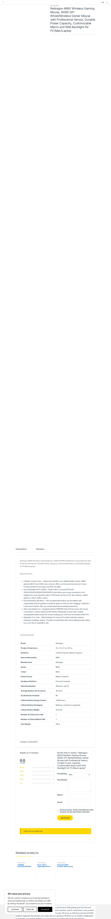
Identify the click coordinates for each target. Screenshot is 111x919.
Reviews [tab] (40, 430)
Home (20, 844)
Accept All (45, 909)
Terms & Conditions (25, 875)
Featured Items (23, 848)
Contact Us (22, 859)
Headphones (23, 832)
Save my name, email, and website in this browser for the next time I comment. (76, 691)
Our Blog (21, 852)
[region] (30, 902)
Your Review (62, 660)
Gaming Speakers (24, 828)
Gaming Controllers (25, 824)
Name (60, 675)
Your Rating (61, 654)
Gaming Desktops (24, 810)
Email (60, 683)
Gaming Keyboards (25, 817)
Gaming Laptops (24, 814)
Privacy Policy (23, 872)
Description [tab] (21, 430)
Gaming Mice (54, 5)
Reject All (30, 909)
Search (103, 2)
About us (21, 855)
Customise (15, 909)
